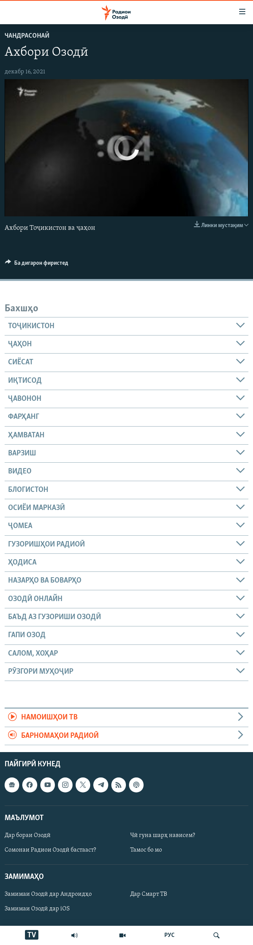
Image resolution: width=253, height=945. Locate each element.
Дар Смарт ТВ (148, 894)
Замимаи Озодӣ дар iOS (37, 909)
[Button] (36, 264)
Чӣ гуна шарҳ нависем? (162, 835)
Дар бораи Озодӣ (28, 835)
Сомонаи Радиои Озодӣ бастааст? (50, 850)
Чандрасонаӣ (27, 36)
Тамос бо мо (146, 850)
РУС (169, 935)
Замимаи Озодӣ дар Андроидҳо (48, 894)
